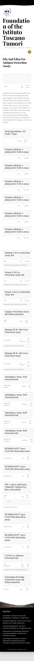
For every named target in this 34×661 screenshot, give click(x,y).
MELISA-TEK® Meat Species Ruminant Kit (16, 78)
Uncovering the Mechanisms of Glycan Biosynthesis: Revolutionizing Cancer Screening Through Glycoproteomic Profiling (16, 641)
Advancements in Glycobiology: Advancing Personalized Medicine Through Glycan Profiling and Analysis (15, 633)
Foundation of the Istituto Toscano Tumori (16, 32)
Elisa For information (10, 244)
